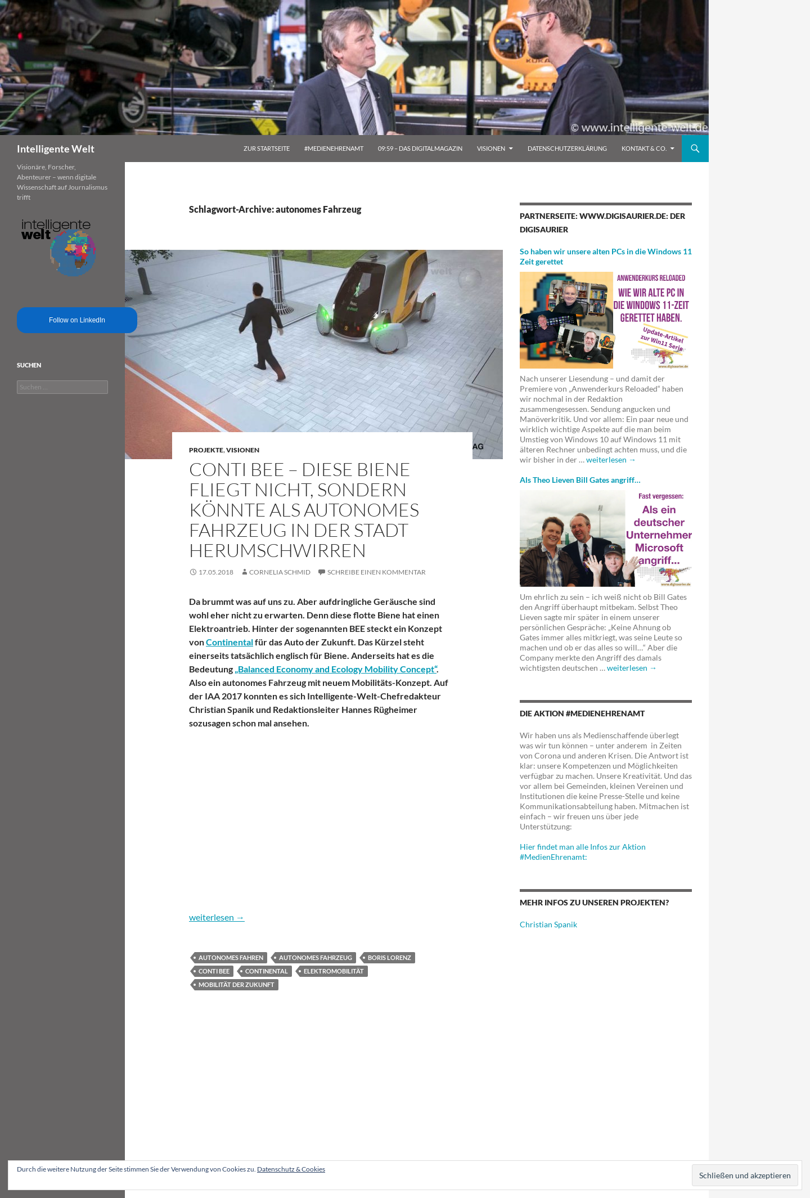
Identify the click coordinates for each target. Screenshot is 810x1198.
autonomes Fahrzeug (315, 957)
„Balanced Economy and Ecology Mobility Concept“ (335, 668)
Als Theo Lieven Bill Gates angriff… (580, 479)
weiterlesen (217, 917)
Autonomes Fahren (231, 957)
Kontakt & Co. (644, 148)
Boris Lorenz (389, 957)
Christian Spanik (548, 924)
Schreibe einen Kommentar (376, 572)
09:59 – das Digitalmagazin (420, 148)
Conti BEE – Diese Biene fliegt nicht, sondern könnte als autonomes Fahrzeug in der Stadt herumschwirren (304, 509)
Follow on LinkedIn (77, 320)
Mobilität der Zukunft (236, 984)
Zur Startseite (267, 148)
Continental (229, 641)
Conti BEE (214, 971)
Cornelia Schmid (279, 572)
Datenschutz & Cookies (291, 1169)
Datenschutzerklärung (567, 148)
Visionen (491, 148)
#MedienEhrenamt (333, 148)
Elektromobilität (334, 971)
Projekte (206, 450)
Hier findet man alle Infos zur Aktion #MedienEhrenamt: (583, 852)
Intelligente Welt (55, 148)
